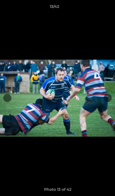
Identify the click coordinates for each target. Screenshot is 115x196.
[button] (95, 7)
